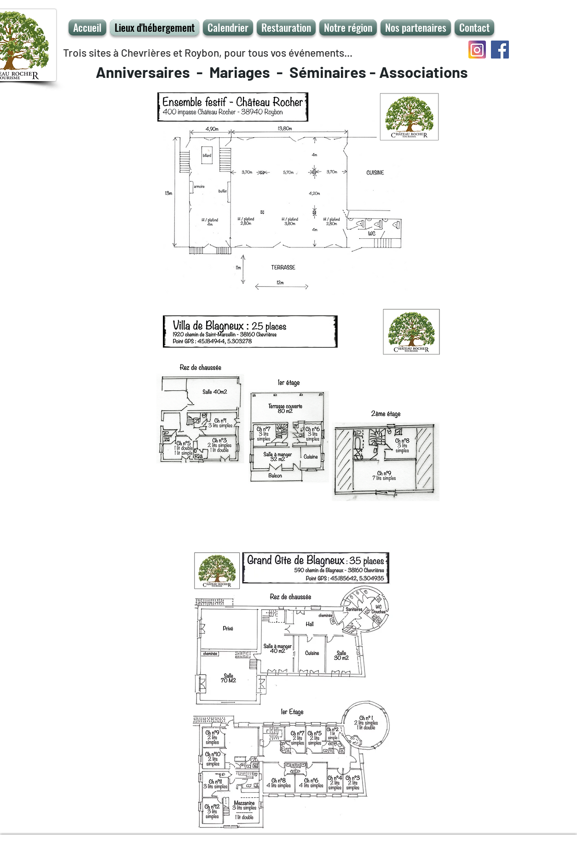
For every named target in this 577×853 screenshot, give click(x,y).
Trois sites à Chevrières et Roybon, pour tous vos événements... (207, 52)
